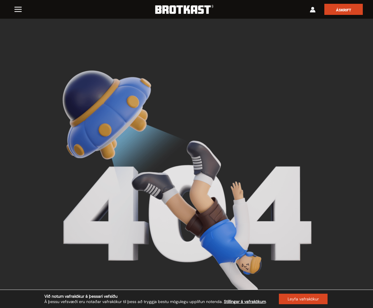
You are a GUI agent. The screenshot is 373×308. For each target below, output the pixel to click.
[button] (343, 9)
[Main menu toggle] (18, 9)
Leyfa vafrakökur (303, 299)
